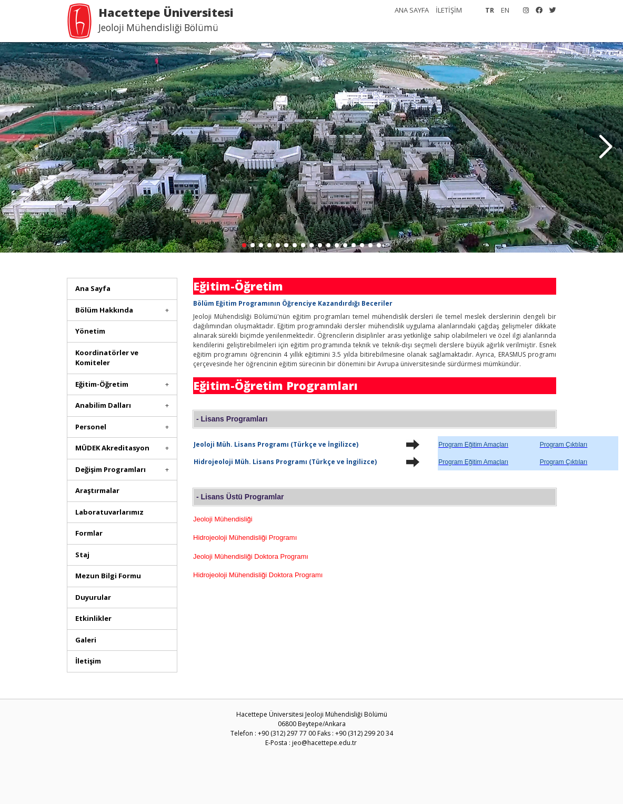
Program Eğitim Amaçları (473, 444)
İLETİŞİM (449, 10)
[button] (605, 147)
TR (489, 10)
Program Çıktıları (564, 444)
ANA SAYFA (412, 10)
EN (505, 10)
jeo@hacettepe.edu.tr (324, 742)
